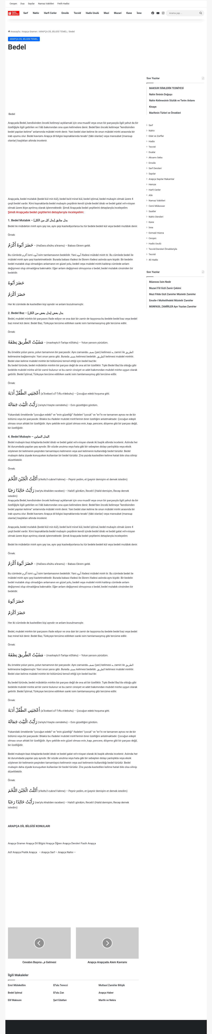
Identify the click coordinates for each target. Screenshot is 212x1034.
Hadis (152, 141)
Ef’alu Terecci (60, 985)
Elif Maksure (15, 1000)
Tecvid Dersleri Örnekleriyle (163, 249)
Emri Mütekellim (17, 985)
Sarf (25, 13)
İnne (139, 13)
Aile (151, 195)
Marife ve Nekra (107, 1000)
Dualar (152, 152)
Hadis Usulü (92, 13)
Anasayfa (14, 31)
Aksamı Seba (155, 157)
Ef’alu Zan (58, 992)
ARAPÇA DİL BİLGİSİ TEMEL (53, 31)
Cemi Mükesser (157, 205)
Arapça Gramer (29, 31)
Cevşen (13, 3)
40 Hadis (153, 259)
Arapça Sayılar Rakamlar (161, 179)
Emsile (65, 13)
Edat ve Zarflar (156, 136)
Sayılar (31, 3)
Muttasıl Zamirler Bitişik (112, 985)
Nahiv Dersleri (156, 216)
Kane (129, 13)
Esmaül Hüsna (156, 232)
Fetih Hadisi (63, 3)
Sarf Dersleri (155, 168)
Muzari (118, 13)
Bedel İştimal (15, 992)
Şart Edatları (60, 1000)
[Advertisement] (73, 82)
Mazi (106, 13)
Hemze (152, 184)
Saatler (152, 211)
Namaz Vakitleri (46, 3)
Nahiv (36, 13)
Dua (23, 3)
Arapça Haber (106, 992)
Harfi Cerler (50, 13)
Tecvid (77, 13)
